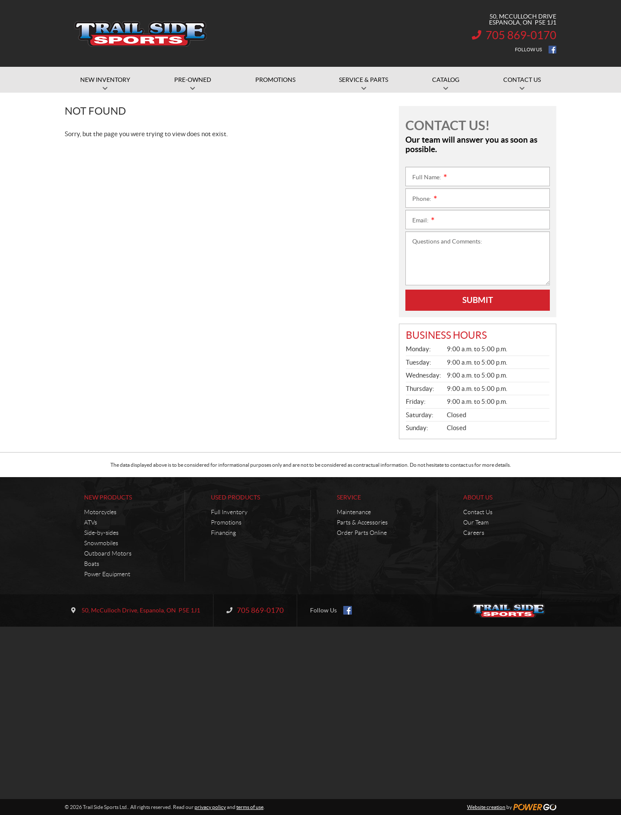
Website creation (486, 807)
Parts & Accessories (362, 522)
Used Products (235, 497)
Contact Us (477, 512)
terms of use (249, 807)
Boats (91, 563)
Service (349, 497)
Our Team (476, 522)
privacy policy (210, 807)
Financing (223, 532)
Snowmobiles (101, 543)
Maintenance (354, 512)
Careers (473, 532)
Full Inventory (229, 512)
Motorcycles (100, 512)
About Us (477, 497)
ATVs (90, 522)
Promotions (226, 522)
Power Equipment (107, 574)
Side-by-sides (101, 532)
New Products (108, 497)
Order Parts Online (362, 532)
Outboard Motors (108, 553)
